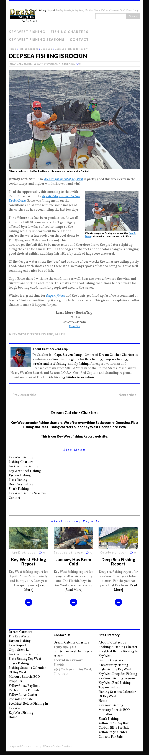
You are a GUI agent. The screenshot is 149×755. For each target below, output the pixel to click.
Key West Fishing (27, 32)
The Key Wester (20, 636)
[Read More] (73, 590)
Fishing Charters (69, 32)
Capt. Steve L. (19, 650)
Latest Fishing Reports (74, 521)
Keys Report (17, 645)
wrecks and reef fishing (49, 364)
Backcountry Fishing (23, 466)
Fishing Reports (28, 48)
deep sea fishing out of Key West (63, 179)
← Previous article (22, 395)
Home (13, 717)
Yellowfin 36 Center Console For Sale (23, 697)
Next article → (129, 395)
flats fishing (93, 359)
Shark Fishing (19, 489)
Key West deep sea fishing (32, 334)
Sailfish (61, 334)
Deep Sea (69, 64)
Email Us (74, 326)
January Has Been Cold (73, 561)
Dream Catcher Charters (117, 355)
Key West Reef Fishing (25, 471)
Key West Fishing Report (28, 561)
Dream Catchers (20, 632)
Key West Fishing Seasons (37, 40)
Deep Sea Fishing (21, 484)
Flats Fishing (18, 480)
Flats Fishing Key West (25, 659)
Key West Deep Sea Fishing (118, 674)
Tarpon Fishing (20, 475)
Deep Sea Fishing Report (118, 561)
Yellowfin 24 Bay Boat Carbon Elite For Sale (24, 688)
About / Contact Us (112, 642)
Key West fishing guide (63, 359)
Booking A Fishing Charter (118, 647)
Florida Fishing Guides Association (68, 377)
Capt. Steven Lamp (48, 64)
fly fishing (81, 364)
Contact (79, 40)
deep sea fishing (55, 296)
